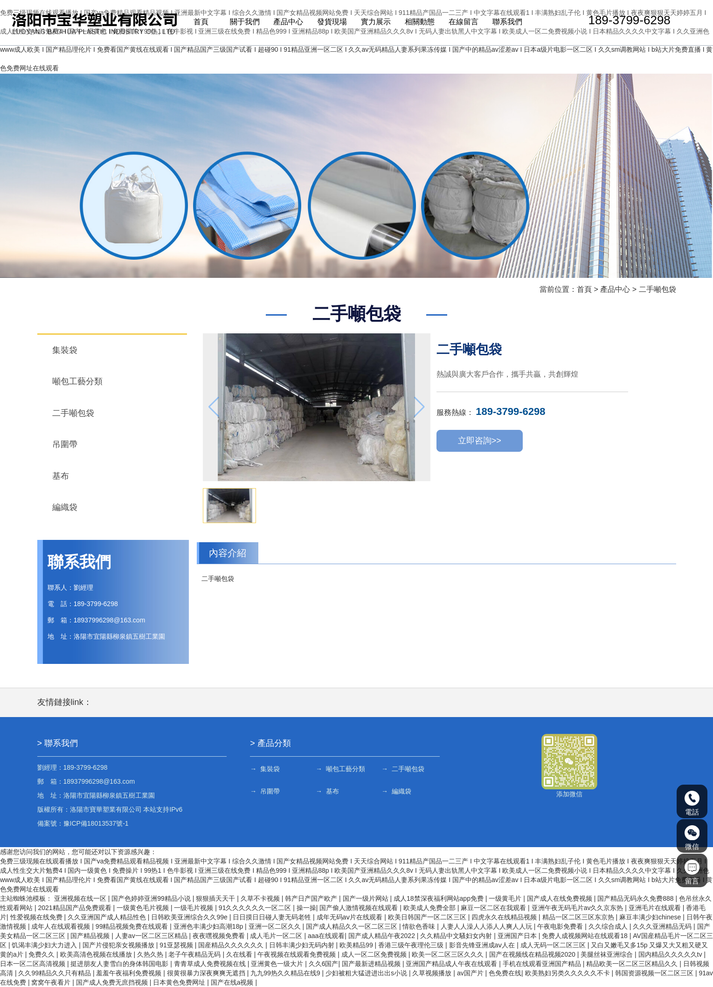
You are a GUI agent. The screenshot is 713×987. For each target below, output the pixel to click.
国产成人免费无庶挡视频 (113, 982)
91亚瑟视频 (176, 945)
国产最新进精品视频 (372, 963)
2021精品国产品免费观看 (75, 907)
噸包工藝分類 (77, 381)
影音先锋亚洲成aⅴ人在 (483, 945)
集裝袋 (64, 350)
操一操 (306, 907)
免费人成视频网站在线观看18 (585, 935)
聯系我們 (504, 23)
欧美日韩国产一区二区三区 (428, 917)
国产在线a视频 (233, 982)
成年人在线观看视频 (61, 926)
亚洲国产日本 (518, 935)
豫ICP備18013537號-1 (96, 823)
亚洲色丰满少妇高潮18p (209, 926)
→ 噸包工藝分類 (340, 769)
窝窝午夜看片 (51, 982)
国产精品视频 (90, 935)
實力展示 (373, 23)
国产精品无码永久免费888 (636, 898)
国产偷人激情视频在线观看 (359, 907)
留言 (692, 872)
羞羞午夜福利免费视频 (129, 973)
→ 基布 (327, 791)
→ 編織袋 (396, 791)
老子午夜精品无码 (195, 954)
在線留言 (461, 23)
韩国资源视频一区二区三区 (655, 973)
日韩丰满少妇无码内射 (302, 945)
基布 (60, 476)
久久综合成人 (609, 926)
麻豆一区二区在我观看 (494, 907)
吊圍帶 (64, 444)
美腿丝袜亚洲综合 (608, 954)
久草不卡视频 (261, 898)
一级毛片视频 (194, 907)
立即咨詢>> (479, 441)
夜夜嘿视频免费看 (220, 935)
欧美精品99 (356, 945)
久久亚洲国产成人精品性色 (108, 917)
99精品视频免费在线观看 (133, 926)
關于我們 (243, 23)
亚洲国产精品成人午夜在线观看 (452, 963)
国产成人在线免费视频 (560, 898)
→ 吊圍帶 (265, 791)
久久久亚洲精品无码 (663, 926)
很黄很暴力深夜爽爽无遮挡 (207, 973)
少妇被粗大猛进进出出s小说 (367, 973)
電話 (692, 803)
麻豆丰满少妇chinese (651, 917)
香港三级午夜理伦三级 (411, 945)
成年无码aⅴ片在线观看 (351, 917)
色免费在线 (505, 973)
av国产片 (471, 973)
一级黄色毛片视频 (144, 907)
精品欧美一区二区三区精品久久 (632, 963)
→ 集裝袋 (265, 769)
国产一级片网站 (366, 898)
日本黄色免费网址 (180, 982)
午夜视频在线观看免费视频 (297, 954)
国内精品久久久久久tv (671, 954)
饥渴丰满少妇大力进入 (45, 945)
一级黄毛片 (506, 898)
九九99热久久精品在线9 (286, 973)
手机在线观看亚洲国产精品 (543, 963)
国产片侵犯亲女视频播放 (119, 945)
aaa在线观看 (326, 935)
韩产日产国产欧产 (312, 898)
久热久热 (151, 954)
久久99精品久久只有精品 (55, 973)
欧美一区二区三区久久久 (448, 954)
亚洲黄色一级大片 (278, 963)
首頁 (200, 23)
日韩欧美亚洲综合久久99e (190, 917)
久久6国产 (324, 963)
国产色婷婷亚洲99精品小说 (151, 898)
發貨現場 (330, 23)
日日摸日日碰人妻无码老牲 (273, 917)
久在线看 (240, 954)
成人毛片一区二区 (277, 935)
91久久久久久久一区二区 (256, 907)
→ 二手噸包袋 (402, 769)
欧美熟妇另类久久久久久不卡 (568, 973)
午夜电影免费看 (561, 926)
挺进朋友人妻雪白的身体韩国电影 (120, 963)
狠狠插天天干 (216, 898)
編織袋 (64, 507)
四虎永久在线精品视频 (505, 917)
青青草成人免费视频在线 (211, 963)
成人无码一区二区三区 (554, 945)
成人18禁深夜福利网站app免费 (439, 898)
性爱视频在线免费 (37, 917)
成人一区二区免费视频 (374, 954)
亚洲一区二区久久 (276, 926)
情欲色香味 (419, 926)
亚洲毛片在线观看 (656, 907)
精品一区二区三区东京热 (579, 917)
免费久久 (42, 954)
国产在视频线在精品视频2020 (533, 954)
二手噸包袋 (657, 289)
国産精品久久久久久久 (231, 945)
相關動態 (417, 23)
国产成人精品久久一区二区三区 (352, 926)
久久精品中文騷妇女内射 (457, 935)
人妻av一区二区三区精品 (152, 935)
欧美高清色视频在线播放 (97, 954)
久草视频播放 (432, 973)
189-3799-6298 (625, 21)
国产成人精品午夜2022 (382, 935)
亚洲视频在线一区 (81, 898)
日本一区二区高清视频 (33, 963)
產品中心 (287, 23)
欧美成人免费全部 (430, 907)
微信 (692, 837)
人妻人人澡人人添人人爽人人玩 (487, 926)
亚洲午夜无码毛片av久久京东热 (578, 907)
